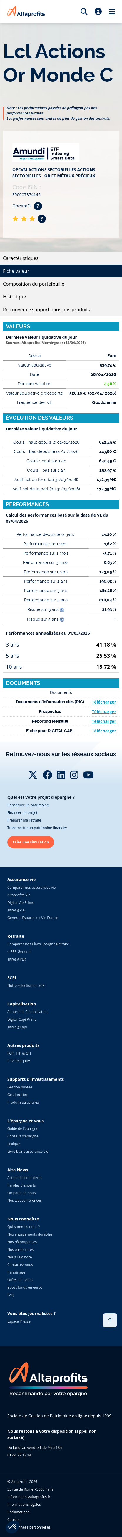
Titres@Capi (17, 1026)
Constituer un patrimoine (28, 805)
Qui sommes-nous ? (23, 1226)
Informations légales (24, 1504)
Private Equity (18, 1060)
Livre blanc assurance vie (27, 1151)
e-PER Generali (19, 951)
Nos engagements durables (29, 1234)
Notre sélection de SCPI (26, 985)
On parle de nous (21, 1192)
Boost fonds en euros (24, 1287)
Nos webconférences (24, 1200)
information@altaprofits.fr (28, 1496)
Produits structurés (23, 1102)
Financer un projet (22, 812)
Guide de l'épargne (22, 1128)
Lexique (13, 1143)
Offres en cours (20, 1279)
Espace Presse (19, 1321)
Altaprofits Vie (18, 894)
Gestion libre (17, 1094)
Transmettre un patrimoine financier (37, 827)
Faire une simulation (31, 842)
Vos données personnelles (29, 1527)
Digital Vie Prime (20, 902)
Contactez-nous (20, 1264)
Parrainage (16, 1272)
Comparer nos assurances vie (31, 887)
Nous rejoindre (19, 1257)
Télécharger (104, 702)
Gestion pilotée (19, 1087)
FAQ (10, 1295)
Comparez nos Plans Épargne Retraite (38, 944)
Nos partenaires (20, 1249)
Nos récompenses (22, 1241)
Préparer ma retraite (24, 820)
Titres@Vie (16, 910)
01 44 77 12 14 (19, 1455)
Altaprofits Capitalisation (27, 1011)
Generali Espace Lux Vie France (32, 917)
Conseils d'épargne (23, 1136)
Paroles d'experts (21, 1185)
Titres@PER (16, 959)
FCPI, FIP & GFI (19, 1053)
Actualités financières (24, 1177)
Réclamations (18, 1512)
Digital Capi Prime (21, 1019)
